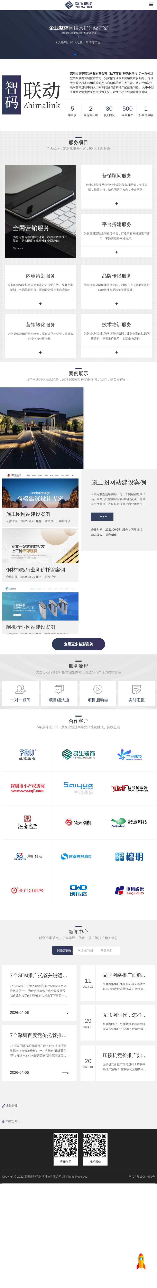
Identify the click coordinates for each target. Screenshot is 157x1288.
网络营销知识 (47, 1055)
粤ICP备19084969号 (142, 1281)
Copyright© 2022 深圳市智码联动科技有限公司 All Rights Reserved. (46, 1281)
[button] (75, 54)
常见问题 (110, 1055)
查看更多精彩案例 (78, 749)
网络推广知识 (78, 1055)
